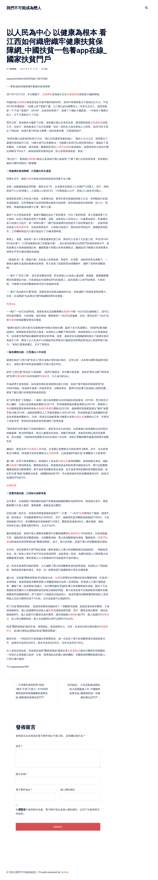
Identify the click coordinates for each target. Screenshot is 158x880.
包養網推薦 (73, 94)
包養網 (30, 178)
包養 (81, 513)
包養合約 (63, 461)
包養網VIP (67, 311)
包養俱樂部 (20, 227)
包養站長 (79, 416)
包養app (11, 303)
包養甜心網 (35, 449)
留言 (19, 746)
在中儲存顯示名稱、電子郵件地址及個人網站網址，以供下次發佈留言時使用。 (58, 811)
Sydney (65, 872)
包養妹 (43, 376)
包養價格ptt (73, 650)
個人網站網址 (67, 789)
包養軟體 (11, 485)
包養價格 (22, 102)
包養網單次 (74, 533)
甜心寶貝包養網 (62, 146)
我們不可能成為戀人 (28, 7)
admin (13, 69)
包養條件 (14, 465)
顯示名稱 (21, 774)
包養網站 (47, 94)
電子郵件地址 (24, 789)
